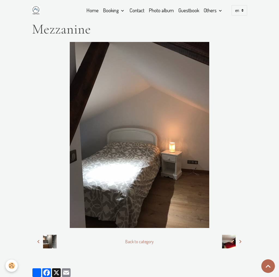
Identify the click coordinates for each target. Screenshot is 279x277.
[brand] (37, 10)
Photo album (161, 10)
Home (92, 10)
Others (211, 10)
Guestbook (188, 10)
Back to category (139, 241)
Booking (111, 10)
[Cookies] (11, 266)
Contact (136, 10)
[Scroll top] (268, 266)
